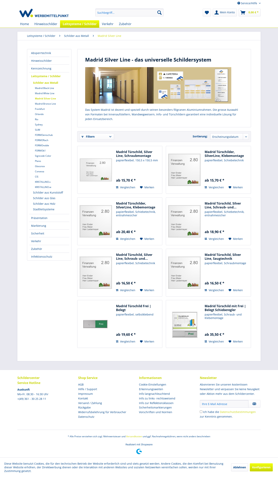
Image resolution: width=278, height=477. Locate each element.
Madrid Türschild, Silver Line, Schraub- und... (223, 205)
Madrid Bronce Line (45, 103)
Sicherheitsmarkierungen (155, 407)
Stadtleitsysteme (43, 209)
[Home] (24, 24)
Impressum (85, 394)
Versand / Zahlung (90, 403)
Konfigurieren (261, 467)
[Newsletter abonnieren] (254, 404)
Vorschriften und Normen (155, 412)
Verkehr (36, 241)
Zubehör (36, 249)
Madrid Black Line (44, 88)
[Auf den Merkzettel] (147, 187)
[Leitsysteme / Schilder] (79, 24)
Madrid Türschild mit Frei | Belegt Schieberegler (225, 308)
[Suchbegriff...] (129, 12)
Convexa (39, 171)
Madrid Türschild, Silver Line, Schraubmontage (134, 154)
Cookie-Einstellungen (152, 384)
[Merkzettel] (207, 12)
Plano (38, 161)
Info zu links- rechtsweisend (157, 398)
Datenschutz (86, 417)
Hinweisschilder (41, 61)
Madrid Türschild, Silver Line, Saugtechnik (223, 256)
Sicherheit (37, 233)
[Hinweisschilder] (46, 24)
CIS (36, 176)
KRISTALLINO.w (43, 187)
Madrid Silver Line (45, 98)
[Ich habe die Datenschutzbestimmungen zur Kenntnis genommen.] (201, 411)
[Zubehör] (125, 24)
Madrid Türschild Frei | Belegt (133, 308)
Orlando (39, 114)
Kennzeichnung (41, 68)
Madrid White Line (44, 93)
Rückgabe (84, 407)
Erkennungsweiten (151, 389)
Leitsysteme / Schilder (46, 76)
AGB (81, 384)
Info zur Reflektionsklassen (156, 403)
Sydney (39, 124)
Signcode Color (43, 155)
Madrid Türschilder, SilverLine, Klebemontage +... (135, 205)
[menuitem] (129, 12)
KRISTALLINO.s (43, 182)
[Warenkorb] (250, 12)
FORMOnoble (42, 145)
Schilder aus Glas (44, 198)
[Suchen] (159, 12)
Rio (36, 119)
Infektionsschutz (41, 256)
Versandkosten (134, 436)
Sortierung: (200, 136)
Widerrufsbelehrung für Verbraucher (102, 412)
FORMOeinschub (44, 135)
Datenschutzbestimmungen (238, 412)
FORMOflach (41, 140)
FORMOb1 (40, 150)
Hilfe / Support (87, 389)
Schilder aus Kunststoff (48, 192)
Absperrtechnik (41, 53)
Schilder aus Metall (45, 83)
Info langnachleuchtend (154, 394)
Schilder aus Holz (44, 204)
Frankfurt (40, 109)
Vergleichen (125, 187)
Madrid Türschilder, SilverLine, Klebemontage (224, 154)
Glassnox (40, 166)
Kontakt (83, 398)
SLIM (37, 129)
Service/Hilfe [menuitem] (247, 3)
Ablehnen (239, 467)
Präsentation (39, 218)
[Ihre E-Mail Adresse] (224, 404)
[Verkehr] (107, 24)
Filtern (88, 136)
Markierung (38, 226)
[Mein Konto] (225, 12)
